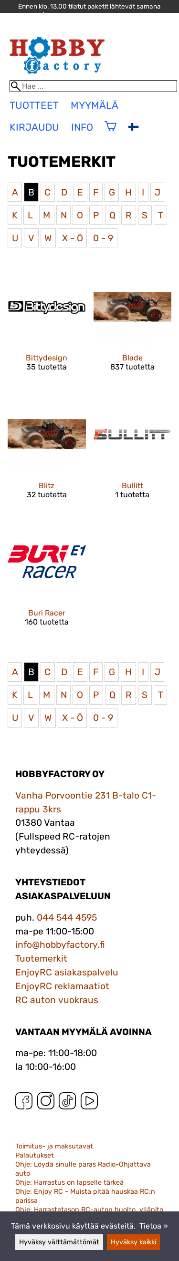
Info (82, 127)
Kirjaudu (34, 127)
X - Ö (72, 238)
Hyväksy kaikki (133, 1242)
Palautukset (34, 1155)
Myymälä (94, 105)
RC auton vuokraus (56, 999)
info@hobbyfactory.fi (60, 944)
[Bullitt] (133, 455)
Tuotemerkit (41, 958)
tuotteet (34, 105)
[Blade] (133, 328)
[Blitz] (47, 455)
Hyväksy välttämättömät (59, 1242)
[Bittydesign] (47, 328)
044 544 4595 (67, 917)
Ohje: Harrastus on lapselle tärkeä (69, 1183)
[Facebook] (23, 1103)
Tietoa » (153, 1225)
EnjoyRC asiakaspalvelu (66, 972)
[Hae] (94, 86)
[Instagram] (45, 1103)
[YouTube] (89, 1103)
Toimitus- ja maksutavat (54, 1146)
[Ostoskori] (110, 132)
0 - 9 (103, 238)
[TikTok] (67, 1103)
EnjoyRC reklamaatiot (62, 986)
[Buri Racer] (47, 583)
